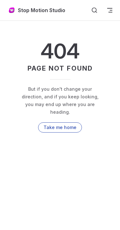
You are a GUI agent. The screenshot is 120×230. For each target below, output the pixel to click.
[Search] (94, 10)
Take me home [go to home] (60, 127)
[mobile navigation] (109, 10)
